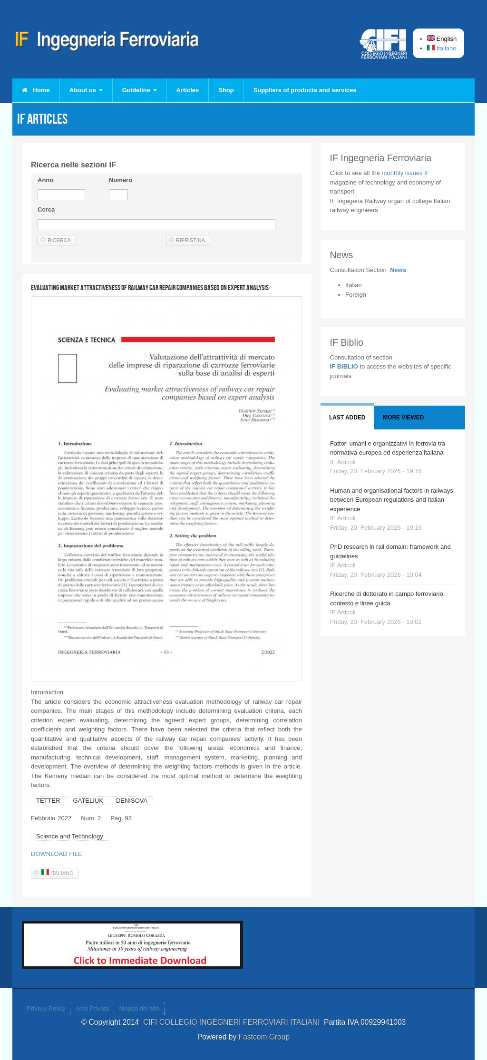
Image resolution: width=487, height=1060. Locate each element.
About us (86, 90)
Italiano (442, 48)
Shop (226, 90)
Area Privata (92, 1008)
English (442, 38)
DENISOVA (131, 800)
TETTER (48, 800)
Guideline (139, 90)
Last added (347, 417)
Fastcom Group (264, 1037)
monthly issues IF (406, 172)
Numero (120, 180)
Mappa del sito (139, 1008)
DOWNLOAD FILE (56, 853)
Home (36, 90)
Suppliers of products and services (305, 90)
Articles (187, 90)
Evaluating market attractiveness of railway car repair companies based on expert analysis (150, 287)
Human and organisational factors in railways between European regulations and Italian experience (391, 500)
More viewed (403, 417)
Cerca (46, 209)
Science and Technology (69, 836)
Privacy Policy (46, 1008)
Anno (45, 180)
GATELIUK (88, 800)
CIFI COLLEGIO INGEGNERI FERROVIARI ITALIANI (233, 1022)
